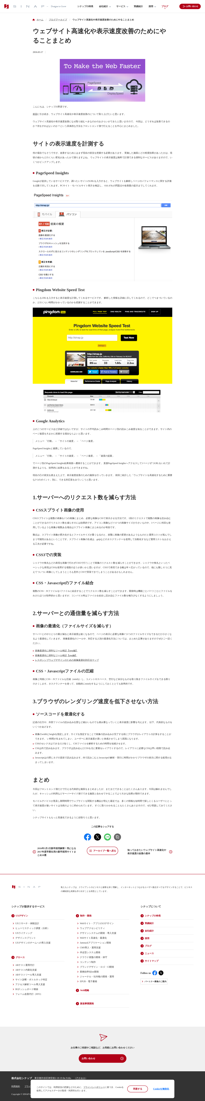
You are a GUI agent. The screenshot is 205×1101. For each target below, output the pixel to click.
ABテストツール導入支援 (28, 974)
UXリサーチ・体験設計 (27, 923)
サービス (120, 6)
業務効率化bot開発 (89, 972)
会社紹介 (103, 6)
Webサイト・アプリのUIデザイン (97, 923)
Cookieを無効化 (161, 1089)
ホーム (40, 20)
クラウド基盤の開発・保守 (93, 957)
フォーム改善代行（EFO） (28, 994)
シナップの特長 (85, 6)
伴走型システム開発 (90, 952)
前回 (35, 114)
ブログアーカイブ (58, 20)
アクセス (80, 1078)
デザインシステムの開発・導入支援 (98, 933)
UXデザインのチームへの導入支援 (33, 943)
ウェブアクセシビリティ (92, 928)
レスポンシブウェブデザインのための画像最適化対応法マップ (67, 660)
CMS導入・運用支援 (90, 947)
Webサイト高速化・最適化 (93, 938)
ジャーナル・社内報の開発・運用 (97, 976)
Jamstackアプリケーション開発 (95, 943)
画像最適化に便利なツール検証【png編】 (56, 655)
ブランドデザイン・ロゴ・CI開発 (97, 967)
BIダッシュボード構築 (26, 989)
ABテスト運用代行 (24, 965)
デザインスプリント (25, 938)
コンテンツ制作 (88, 962)
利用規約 (15, 1086)
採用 (151, 6)
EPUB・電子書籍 (88, 981)
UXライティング (23, 933)
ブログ (164, 6)
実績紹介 (138, 6)
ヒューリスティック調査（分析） (32, 928)
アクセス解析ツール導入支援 (30, 984)
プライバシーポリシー (94, 1087)
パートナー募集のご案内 (155, 981)
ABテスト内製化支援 (26, 970)
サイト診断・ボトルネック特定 (31, 979)
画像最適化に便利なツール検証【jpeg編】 (56, 650)
